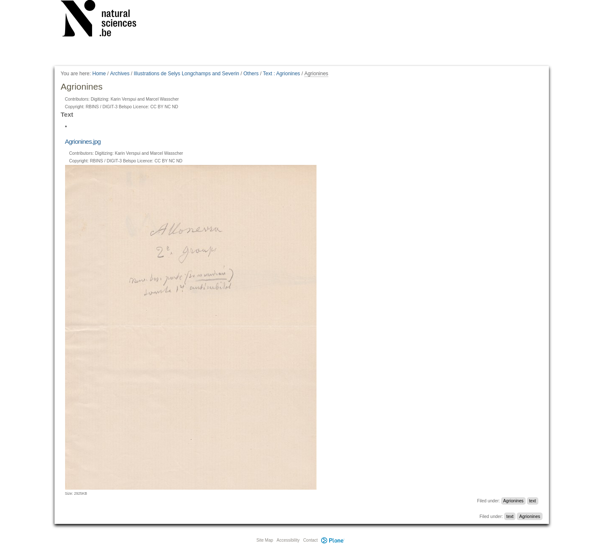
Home (99, 74)
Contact (310, 540)
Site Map (264, 540)
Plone (332, 540)
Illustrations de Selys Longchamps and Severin (186, 74)
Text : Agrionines (281, 74)
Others (251, 74)
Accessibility (288, 540)
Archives (120, 74)
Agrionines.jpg (83, 141)
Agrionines (513, 501)
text (532, 501)
